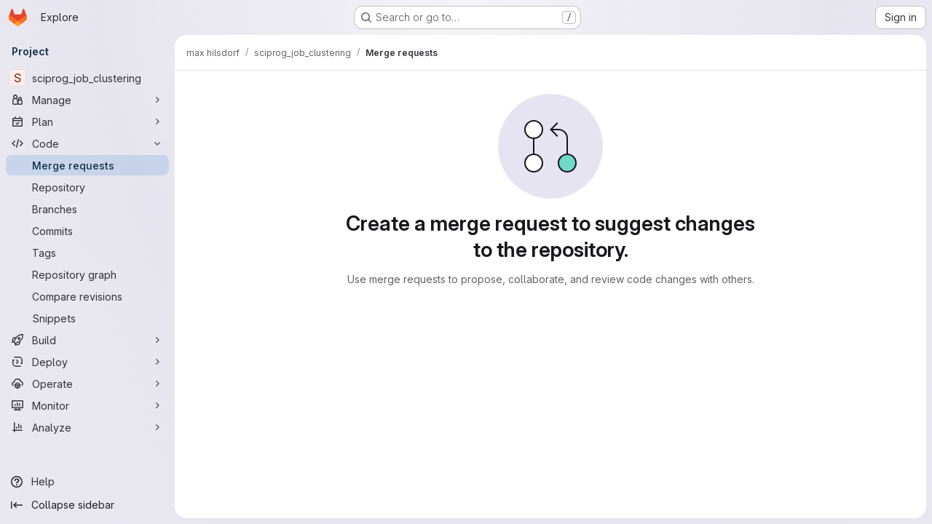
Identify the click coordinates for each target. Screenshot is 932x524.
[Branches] (87, 209)
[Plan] (87, 121)
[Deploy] (87, 362)
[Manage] (87, 100)
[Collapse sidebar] (87, 505)
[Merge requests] (87, 165)
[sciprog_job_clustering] (87, 78)
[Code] (87, 143)
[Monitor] (87, 405)
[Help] (87, 482)
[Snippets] (87, 318)
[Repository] (87, 187)
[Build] (87, 340)
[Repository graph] (87, 274)
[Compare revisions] (87, 296)
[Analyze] (87, 427)
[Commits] (87, 231)
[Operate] (87, 383)
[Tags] (87, 252)
